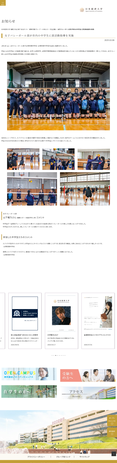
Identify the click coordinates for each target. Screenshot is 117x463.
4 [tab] (57, 355)
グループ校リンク (65, 453)
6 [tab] (61, 355)
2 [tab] (54, 355)
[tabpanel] (19, 320)
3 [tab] (56, 355)
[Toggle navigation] (3, 3)
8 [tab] (65, 355)
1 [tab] (52, 355)
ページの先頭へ (114, 454)
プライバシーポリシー (36, 453)
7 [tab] (63, 355)
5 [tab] (59, 355)
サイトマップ (85, 453)
